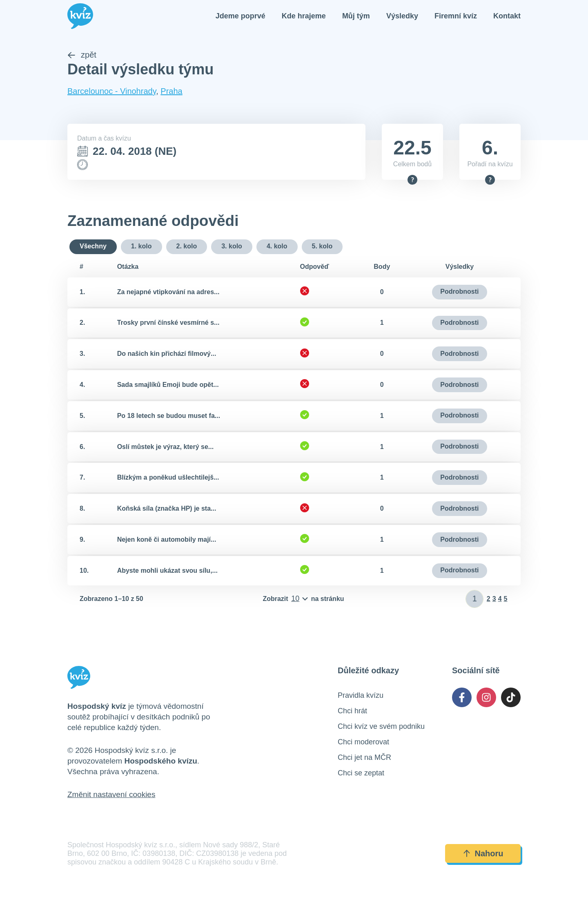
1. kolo (141, 246)
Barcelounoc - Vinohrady (111, 91)
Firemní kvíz (455, 16)
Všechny (93, 246)
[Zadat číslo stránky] (475, 600)
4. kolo (277, 246)
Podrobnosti (459, 292)
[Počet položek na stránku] (303, 600)
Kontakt (507, 16)
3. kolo (231, 246)
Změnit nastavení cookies (111, 795)
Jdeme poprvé (240, 16)
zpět (81, 55)
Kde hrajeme (304, 16)
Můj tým (356, 16)
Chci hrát (352, 712)
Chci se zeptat (361, 774)
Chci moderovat (363, 743)
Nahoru (483, 854)
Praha (171, 91)
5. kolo (322, 246)
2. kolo (186, 246)
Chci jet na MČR (364, 758)
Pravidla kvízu (360, 696)
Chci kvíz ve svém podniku (381, 727)
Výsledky (402, 16)
